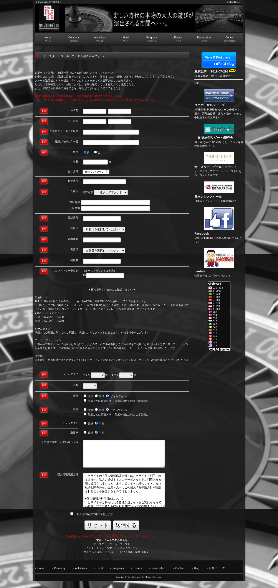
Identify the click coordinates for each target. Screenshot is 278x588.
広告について (217, 575)
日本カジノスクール (208, 196)
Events (138, 575)
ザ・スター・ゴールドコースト (215, 167)
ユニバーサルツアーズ (209, 105)
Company (59, 575)
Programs (118, 575)
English (238, 2)
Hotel (100, 575)
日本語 (230, 2)
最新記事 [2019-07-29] (215, 71)
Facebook (201, 233)
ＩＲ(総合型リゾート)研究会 (213, 137)
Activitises (81, 575)
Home (40, 575)
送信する (126, 532)
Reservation (158, 575)
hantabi (199, 271)
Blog (196, 575)
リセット (98, 532)
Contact (179, 575)
